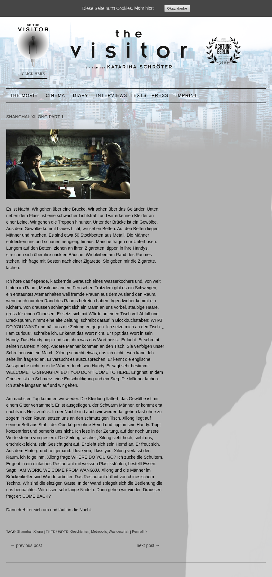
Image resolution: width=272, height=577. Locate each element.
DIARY (80, 95)
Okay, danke (177, 8)
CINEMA (55, 95)
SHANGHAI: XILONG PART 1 (35, 116)
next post (148, 545)
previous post (26, 545)
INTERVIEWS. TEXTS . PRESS (132, 95)
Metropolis (99, 532)
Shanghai (24, 532)
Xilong (38, 532)
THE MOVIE (24, 95)
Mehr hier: (144, 8)
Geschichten (79, 532)
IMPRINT (186, 95)
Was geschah (119, 532)
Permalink (139, 532)
